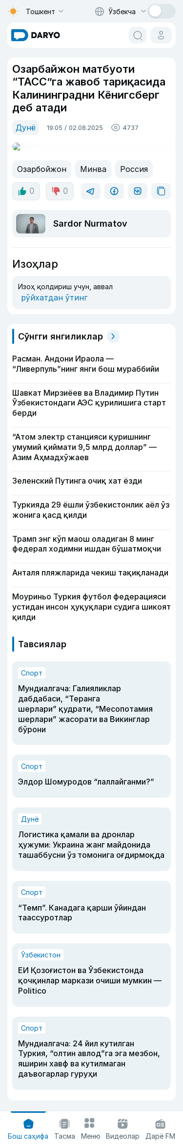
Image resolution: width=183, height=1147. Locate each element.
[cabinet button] (161, 35)
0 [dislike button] (58, 182)
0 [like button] (26, 182)
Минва (88, 160)
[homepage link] (35, 35)
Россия (126, 160)
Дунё (25, 127)
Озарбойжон (39, 160)
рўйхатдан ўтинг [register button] (50, 282)
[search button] (137, 35)
